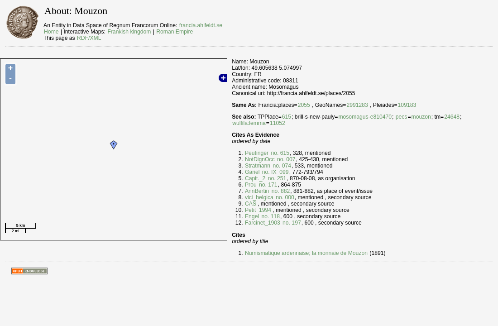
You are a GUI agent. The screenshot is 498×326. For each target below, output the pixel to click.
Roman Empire (174, 32)
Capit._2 (255, 178)
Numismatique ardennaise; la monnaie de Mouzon (306, 253)
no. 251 (276, 178)
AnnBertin (257, 191)
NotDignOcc (260, 159)
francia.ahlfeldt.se (200, 25)
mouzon (421, 117)
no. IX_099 (274, 172)
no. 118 (270, 216)
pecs (401, 117)
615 (286, 117)
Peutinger (256, 153)
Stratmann (257, 166)
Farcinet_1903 (262, 223)
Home (51, 32)
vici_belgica (259, 197)
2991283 (357, 105)
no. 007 (286, 159)
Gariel (252, 172)
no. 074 (281, 166)
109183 (407, 105)
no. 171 (268, 185)
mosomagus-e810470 (365, 117)
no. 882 (280, 191)
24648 (452, 117)
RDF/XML (89, 38)
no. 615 (279, 153)
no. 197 (291, 223)
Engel (252, 216)
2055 (304, 105)
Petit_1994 (258, 210)
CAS (250, 204)
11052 (277, 123)
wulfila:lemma (249, 123)
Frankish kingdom (129, 32)
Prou (251, 185)
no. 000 (284, 197)
